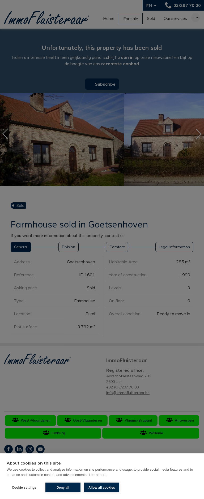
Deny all (63, 487)
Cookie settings (24, 487)
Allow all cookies (101, 487)
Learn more (97, 475)
